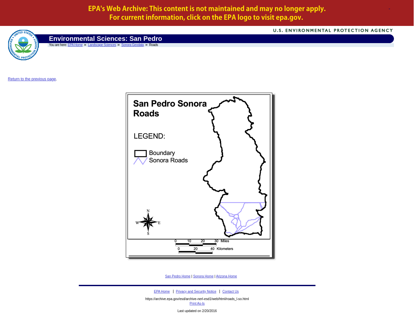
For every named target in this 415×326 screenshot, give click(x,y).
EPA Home (75, 45)
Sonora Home (203, 276)
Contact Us (230, 291)
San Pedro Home (177, 276)
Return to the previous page (32, 79)
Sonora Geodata (132, 45)
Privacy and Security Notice (196, 291)
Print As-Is (197, 303)
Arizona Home (226, 276)
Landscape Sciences (102, 45)
